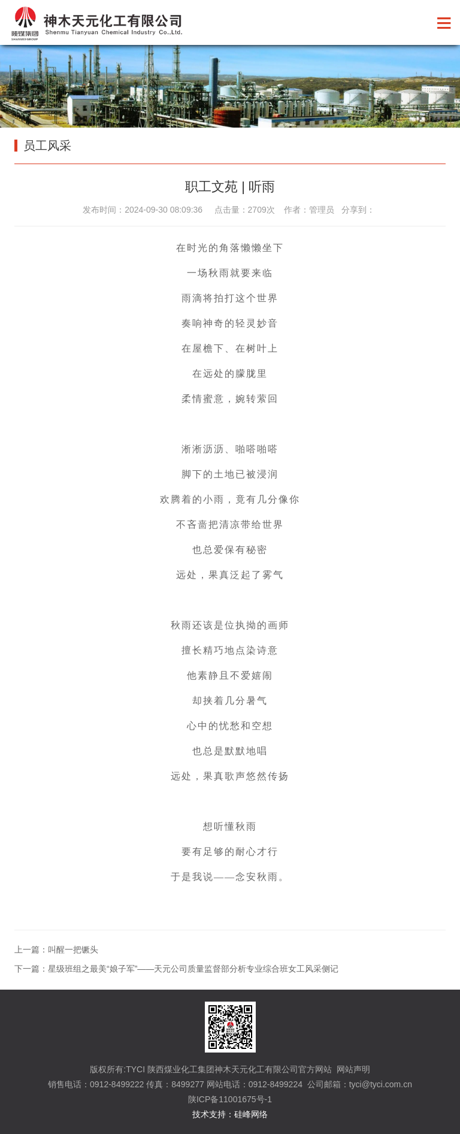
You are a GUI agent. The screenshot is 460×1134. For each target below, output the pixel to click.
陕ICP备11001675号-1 (230, 1099)
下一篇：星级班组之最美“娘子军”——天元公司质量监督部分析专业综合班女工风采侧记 (176, 968)
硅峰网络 (251, 1114)
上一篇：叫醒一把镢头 (56, 949)
